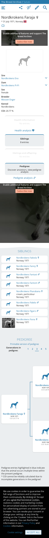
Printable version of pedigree (24, 323)
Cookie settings (15, 532)
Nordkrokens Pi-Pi (10, 77)
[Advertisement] (24, 34)
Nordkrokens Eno (10, 70)
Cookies (7, 525)
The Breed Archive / (12, 2)
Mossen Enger (8, 91)
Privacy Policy (28, 523)
